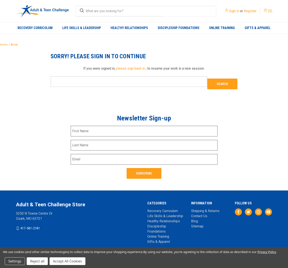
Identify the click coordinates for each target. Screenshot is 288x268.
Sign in (234, 11)
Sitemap (197, 221)
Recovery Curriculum (35, 28)
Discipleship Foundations (178, 28)
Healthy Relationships (129, 28)
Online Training (222, 28)
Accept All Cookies (67, 261)
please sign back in (130, 68)
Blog (194, 216)
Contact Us (199, 211)
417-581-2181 (30, 223)
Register (250, 11)
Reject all (37, 261)
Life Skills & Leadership (81, 28)
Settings (14, 261)
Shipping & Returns (205, 206)
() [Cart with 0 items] (268, 11)
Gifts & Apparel (257, 28)
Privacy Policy (266, 252)
